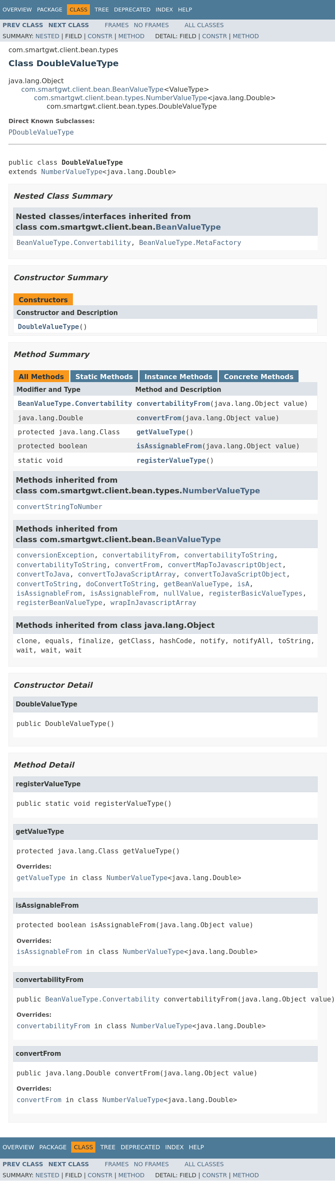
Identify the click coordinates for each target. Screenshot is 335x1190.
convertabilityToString (229, 555)
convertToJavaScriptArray (127, 574)
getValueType (161, 432)
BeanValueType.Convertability (74, 243)
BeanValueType (188, 226)
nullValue (182, 593)
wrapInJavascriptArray (153, 603)
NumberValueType (72, 172)
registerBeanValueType (59, 603)
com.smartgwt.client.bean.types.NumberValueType (120, 98)
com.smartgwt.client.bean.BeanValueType (92, 89)
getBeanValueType (196, 584)
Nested (47, 36)
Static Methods (104, 377)
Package (49, 9)
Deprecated (132, 9)
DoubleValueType (48, 327)
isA (243, 584)
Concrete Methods (258, 377)
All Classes (204, 25)
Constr (100, 36)
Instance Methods (178, 377)
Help (185, 9)
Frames (117, 25)
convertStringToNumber (59, 507)
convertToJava (43, 574)
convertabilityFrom (173, 403)
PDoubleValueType (41, 132)
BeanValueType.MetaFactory (190, 243)
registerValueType (171, 460)
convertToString (47, 584)
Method (131, 36)
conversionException (55, 555)
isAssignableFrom (169, 446)
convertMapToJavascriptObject (225, 565)
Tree (102, 9)
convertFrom (159, 418)
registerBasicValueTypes (256, 593)
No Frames (151, 25)
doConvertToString (121, 584)
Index (164, 9)
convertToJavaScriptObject (235, 574)
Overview (17, 9)
